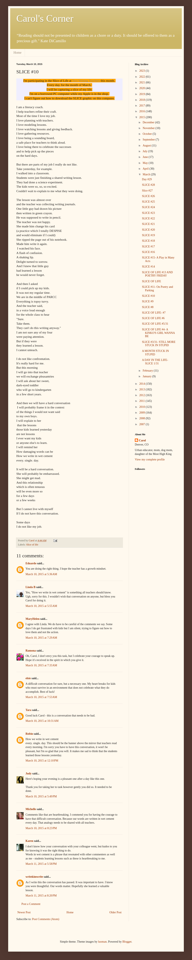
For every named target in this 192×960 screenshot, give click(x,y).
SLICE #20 (148, 229)
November (149, 128)
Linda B (31, 587)
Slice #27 (147, 190)
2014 (142, 383)
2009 (142, 412)
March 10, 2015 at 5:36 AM (41, 574)
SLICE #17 (148, 246)
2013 (142, 389)
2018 (142, 99)
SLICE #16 (148, 252)
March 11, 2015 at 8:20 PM (41, 895)
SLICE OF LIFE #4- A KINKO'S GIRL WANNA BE (158, 333)
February (148, 370)
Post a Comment (30, 904)
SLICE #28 (148, 184)
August (147, 145)
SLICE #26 (148, 196)
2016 (142, 111)
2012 (142, 395)
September (149, 139)
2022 (142, 76)
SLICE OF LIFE (151, 281)
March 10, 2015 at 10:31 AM (42, 720)
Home (17, 52)
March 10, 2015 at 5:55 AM (41, 606)
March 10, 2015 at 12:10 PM (42, 760)
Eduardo (31, 563)
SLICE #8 (147, 307)
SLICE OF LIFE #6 (153, 318)
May (145, 162)
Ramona (31, 650)
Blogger (126, 941)
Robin (29, 733)
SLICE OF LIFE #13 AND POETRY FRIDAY (157, 274)
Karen (29, 840)
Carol (142, 440)
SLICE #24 (148, 207)
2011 (142, 400)
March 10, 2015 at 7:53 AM (41, 697)
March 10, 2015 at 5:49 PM (41, 796)
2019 (142, 94)
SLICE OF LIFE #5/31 (155, 323)
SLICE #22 (148, 218)
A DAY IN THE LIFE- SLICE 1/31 (155, 361)
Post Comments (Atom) (45, 919)
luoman (102, 941)
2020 (142, 88)
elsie (28, 678)
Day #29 (147, 179)
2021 (142, 82)
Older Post (115, 912)
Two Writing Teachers (86, 80)
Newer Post (24, 912)
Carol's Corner (44, 18)
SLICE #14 (148, 266)
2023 (142, 70)
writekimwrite (34, 876)
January (147, 376)
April (146, 168)
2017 (142, 105)
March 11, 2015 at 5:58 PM (41, 863)
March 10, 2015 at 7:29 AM (41, 637)
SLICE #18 (148, 240)
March (147, 174)
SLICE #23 (148, 212)
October (148, 133)
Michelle (31, 809)
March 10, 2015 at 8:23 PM (41, 828)
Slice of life (32, 544)
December (149, 122)
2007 (142, 424)
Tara (28, 710)
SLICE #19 (148, 235)
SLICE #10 (148, 295)
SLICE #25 (148, 201)
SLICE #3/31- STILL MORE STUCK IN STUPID (158, 343)
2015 (142, 117)
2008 (142, 418)
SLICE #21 (148, 224)
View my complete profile (150, 459)
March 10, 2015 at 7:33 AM (41, 665)
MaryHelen (32, 618)
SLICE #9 (147, 301)
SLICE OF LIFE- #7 (154, 312)
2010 (142, 406)
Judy (29, 773)
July (145, 151)
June (145, 157)
